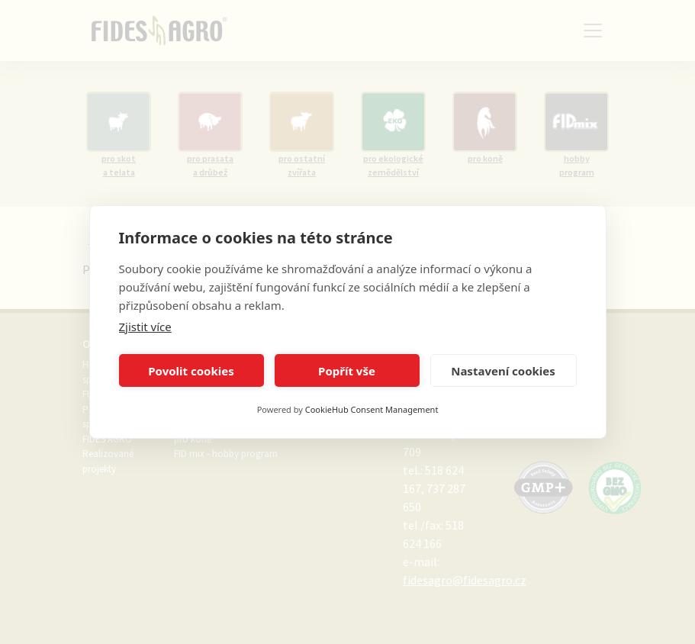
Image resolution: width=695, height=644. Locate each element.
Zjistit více (145, 326)
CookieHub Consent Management (372, 409)
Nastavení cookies (503, 370)
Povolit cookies (190, 370)
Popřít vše (346, 370)
